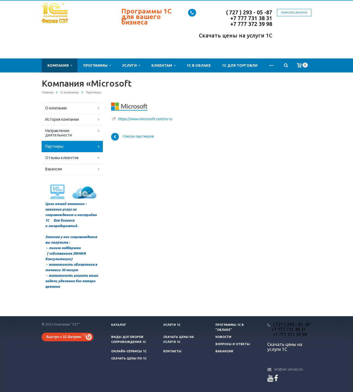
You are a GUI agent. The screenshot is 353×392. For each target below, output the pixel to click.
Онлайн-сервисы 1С (128, 351)
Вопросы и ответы (232, 344)
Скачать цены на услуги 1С (235, 35)
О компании (56, 108)
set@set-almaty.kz (288, 369)
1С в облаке (199, 65)
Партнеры (54, 146)
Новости (223, 337)
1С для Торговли (240, 65)
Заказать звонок (294, 12)
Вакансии (53, 169)
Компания (59, 65)
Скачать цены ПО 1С (128, 358)
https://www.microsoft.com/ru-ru (145, 119)
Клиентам (163, 65)
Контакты (172, 351)
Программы (97, 65)
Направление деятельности (58, 132)
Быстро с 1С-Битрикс (64, 337)
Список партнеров (132, 137)
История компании (62, 119)
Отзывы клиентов (62, 157)
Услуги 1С (171, 324)
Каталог (118, 324)
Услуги (131, 65)
